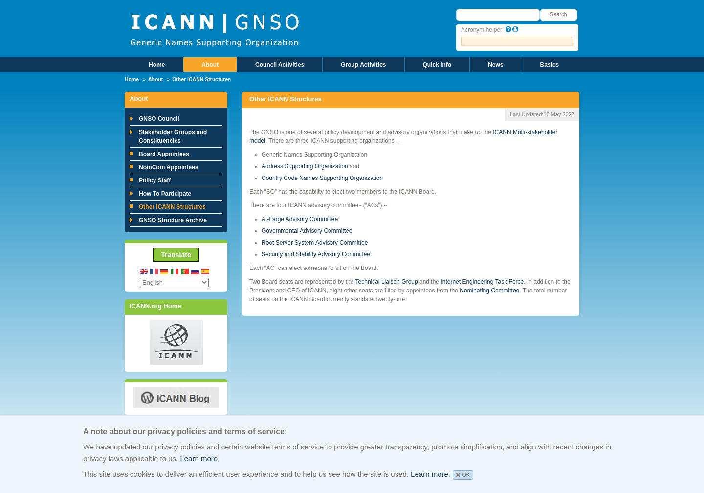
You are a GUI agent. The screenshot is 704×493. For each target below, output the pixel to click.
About (210, 64)
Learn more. (200, 458)
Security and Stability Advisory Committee (316, 254)
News (495, 64)
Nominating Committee (489, 290)
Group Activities (363, 64)
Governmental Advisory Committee (308, 230)
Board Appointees (164, 154)
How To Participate (165, 193)
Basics (549, 64)
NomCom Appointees (168, 167)
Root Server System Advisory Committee (316, 242)
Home (157, 64)
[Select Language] (174, 282)
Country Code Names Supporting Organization (322, 178)
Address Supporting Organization (305, 166)
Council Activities (279, 64)
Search (558, 14)
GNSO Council (159, 118)
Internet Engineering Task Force (482, 281)
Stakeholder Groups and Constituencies (173, 136)
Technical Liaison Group (386, 281)
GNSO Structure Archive (173, 220)
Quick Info (437, 64)
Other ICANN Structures (172, 206)
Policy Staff (155, 180)
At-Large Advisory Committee (300, 219)
